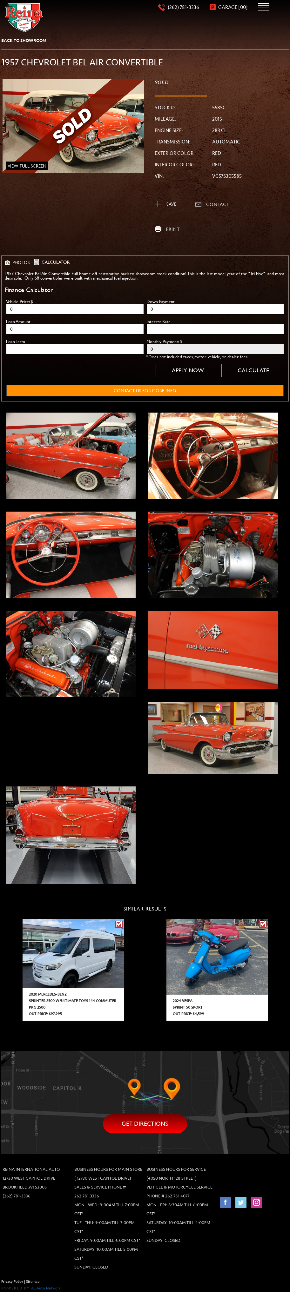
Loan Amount (18, 321)
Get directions (145, 1124)
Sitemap (33, 1281)
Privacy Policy (12, 1281)
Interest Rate (158, 321)
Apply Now (188, 370)
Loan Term (15, 341)
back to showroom (23, 40)
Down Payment (160, 301)
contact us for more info (145, 390)
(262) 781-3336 (16, 1196)
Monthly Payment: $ (164, 341)
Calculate (253, 370)
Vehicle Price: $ (19, 301)
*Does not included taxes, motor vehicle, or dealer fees (196, 356)
